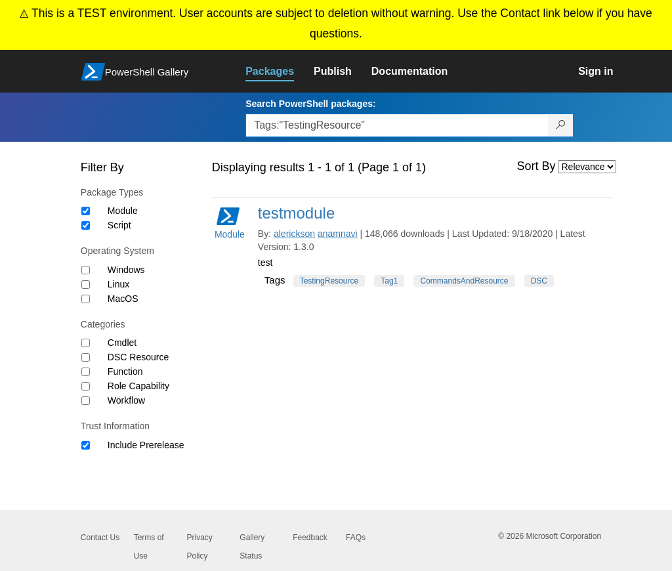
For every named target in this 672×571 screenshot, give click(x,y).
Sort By (536, 166)
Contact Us (100, 537)
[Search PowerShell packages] (561, 125)
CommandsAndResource (464, 281)
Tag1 (389, 281)
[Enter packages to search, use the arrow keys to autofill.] (397, 125)
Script (119, 225)
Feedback (310, 537)
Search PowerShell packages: (310, 103)
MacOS (123, 298)
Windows (126, 269)
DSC (539, 281)
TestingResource (329, 281)
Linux (118, 284)
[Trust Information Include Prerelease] (85, 445)
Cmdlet (122, 342)
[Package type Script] (85, 225)
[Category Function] (85, 372)
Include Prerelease (146, 445)
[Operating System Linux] (85, 284)
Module (123, 210)
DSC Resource (138, 357)
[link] (279, 71)
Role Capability (138, 386)
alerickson (294, 233)
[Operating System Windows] (85, 270)
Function (125, 371)
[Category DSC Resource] (85, 357)
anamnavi (338, 233)
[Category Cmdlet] (85, 343)
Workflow (126, 400)
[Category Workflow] (85, 400)
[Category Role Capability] (85, 386)
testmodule (296, 213)
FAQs (356, 537)
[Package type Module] (85, 211)
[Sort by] (587, 166)
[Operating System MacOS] (85, 299)
